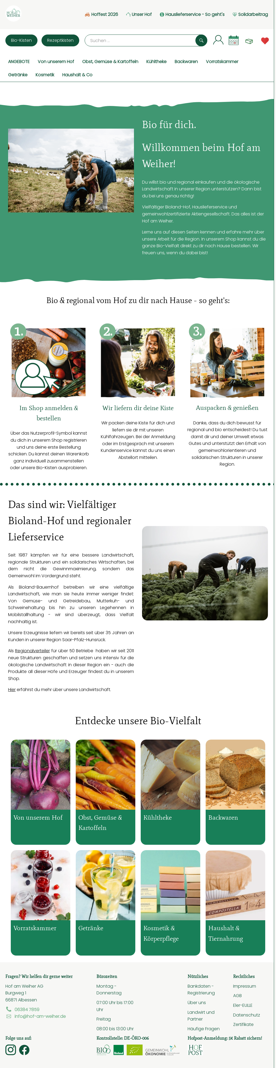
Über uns (197, 1002)
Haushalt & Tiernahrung (225, 933)
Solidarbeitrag (250, 14)
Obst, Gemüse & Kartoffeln (110, 61)
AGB (237, 995)
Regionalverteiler (32, 650)
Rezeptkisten (60, 40)
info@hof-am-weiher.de (35, 1016)
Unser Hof (139, 14)
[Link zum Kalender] (233, 40)
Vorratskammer (222, 61)
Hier (12, 689)
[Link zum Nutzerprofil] (218, 39)
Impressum (244, 986)
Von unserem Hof (56, 61)
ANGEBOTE (19, 61)
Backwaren (186, 61)
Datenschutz (246, 1015)
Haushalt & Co (77, 75)
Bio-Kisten (21, 40)
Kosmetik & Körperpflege (161, 933)
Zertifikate (243, 1024)
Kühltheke (156, 61)
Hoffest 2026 (101, 14)
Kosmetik (45, 75)
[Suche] (146, 40)
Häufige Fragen (204, 1028)
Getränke (17, 75)
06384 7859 (22, 1009)
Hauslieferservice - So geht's (192, 14)
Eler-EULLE (243, 1005)
